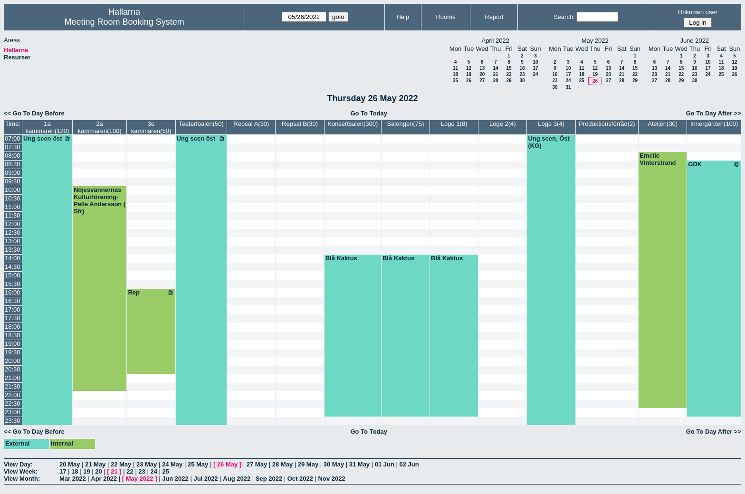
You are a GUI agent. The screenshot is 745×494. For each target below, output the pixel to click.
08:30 (12, 164)
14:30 (12, 266)
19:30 (12, 352)
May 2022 (139, 478)
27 (482, 80)
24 (535, 74)
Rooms (445, 16)
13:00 (12, 241)
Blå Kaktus (341, 258)
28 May (282, 464)
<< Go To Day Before (34, 113)
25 (455, 80)
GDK (714, 164)
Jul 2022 (205, 478)
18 (455, 74)
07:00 (12, 138)
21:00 (12, 377)
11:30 (12, 215)
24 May (172, 464)
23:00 (12, 412)
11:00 (12, 206)
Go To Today (368, 113)
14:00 (12, 258)
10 (535, 62)
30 (522, 80)
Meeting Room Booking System (124, 22)
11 (455, 68)
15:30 (12, 283)
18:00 (12, 326)
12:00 (12, 224)
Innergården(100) (714, 123)
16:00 (12, 292)
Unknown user (697, 12)
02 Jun (409, 464)
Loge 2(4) (502, 123)
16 (522, 68)
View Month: (22, 478)
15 (508, 68)
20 (482, 74)
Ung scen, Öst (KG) (548, 142)
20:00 (12, 360)
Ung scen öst (47, 138)
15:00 (12, 275)
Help (402, 16)
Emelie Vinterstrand (658, 159)
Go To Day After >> (713, 113)
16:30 (12, 300)
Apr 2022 (104, 478)
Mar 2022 (72, 478)
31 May (359, 464)
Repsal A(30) (251, 123)
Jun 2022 (175, 478)
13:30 (12, 249)
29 (508, 80)
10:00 (12, 189)
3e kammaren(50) (151, 127)
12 (468, 68)
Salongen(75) (405, 123)
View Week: (21, 471)
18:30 (12, 335)
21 (495, 74)
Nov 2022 (331, 478)
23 (522, 74)
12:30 (12, 232)
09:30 (12, 181)
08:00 (12, 155)
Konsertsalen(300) (352, 123)
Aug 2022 (236, 478)
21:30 (12, 386)
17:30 (12, 318)
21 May (95, 464)
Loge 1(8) (454, 123)
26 (468, 80)
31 (568, 87)
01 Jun (384, 464)
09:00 (12, 172)
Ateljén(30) (663, 123)
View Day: (18, 464)
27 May (257, 464)
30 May (334, 464)
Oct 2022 (300, 478)
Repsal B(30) (300, 123)
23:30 (12, 420)
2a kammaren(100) (100, 127)
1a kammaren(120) (47, 127)
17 (535, 68)
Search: (564, 16)
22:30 (12, 403)
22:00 (12, 395)
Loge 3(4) (551, 123)
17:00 (12, 309)
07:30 (12, 147)
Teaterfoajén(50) (201, 123)
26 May (227, 464)
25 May (198, 464)
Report (494, 16)
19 (468, 74)
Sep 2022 (269, 478)
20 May (69, 464)
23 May (146, 464)
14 (495, 68)
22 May (121, 464)
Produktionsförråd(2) (607, 123)
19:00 (12, 343)
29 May (308, 464)
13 (482, 68)
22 (508, 74)
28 (495, 80)
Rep (151, 292)
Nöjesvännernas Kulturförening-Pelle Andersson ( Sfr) (99, 200)
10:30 (12, 198)
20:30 (12, 369)
